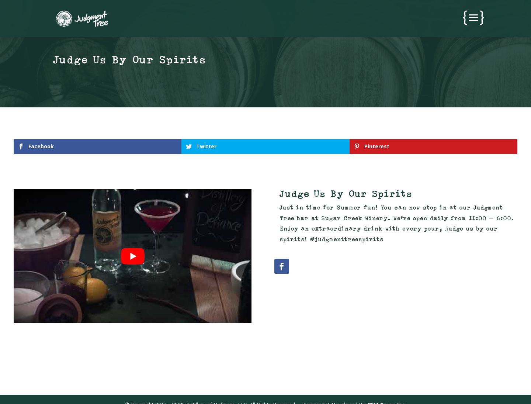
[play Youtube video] (132, 256)
